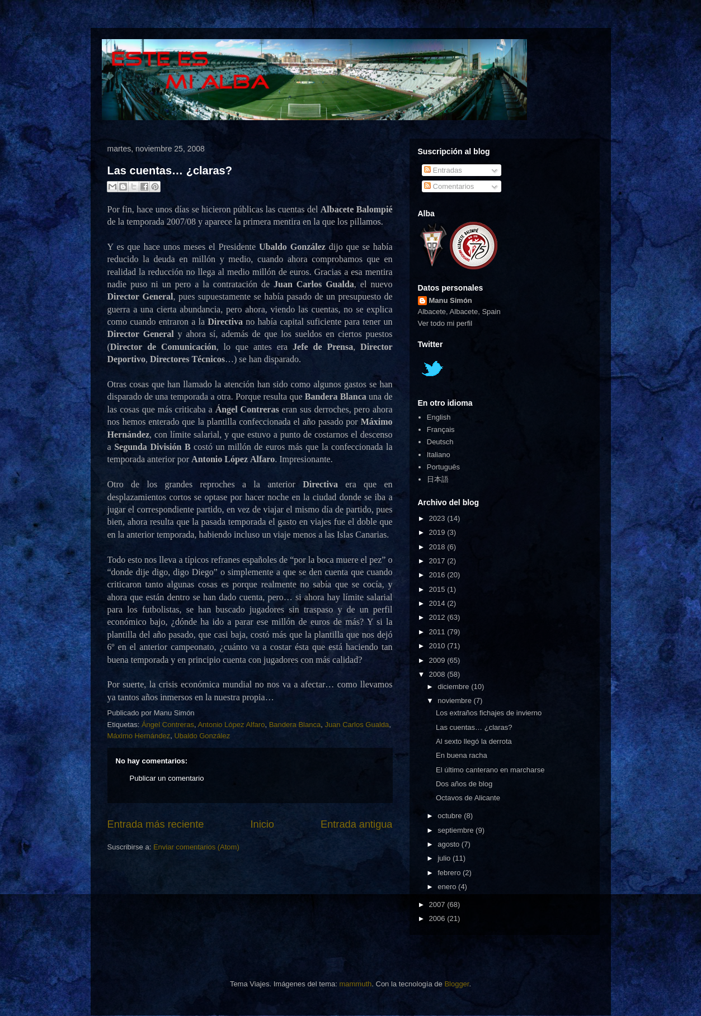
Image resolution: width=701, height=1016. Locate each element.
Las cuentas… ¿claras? (169, 170)
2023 (438, 518)
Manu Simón (450, 300)
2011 (438, 632)
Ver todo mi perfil (445, 323)
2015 (438, 589)
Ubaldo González (202, 736)
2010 (438, 646)
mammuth (355, 984)
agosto (449, 844)
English (439, 417)
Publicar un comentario (167, 778)
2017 (438, 561)
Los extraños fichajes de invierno (489, 713)
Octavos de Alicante (468, 798)
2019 (438, 532)
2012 (438, 617)
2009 (438, 660)
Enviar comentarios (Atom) (196, 847)
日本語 (438, 479)
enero (447, 886)
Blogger (456, 984)
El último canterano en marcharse (490, 770)
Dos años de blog (464, 784)
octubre (450, 815)
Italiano (438, 454)
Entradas (443, 170)
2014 (438, 603)
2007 (438, 904)
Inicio (262, 824)
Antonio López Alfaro (231, 724)
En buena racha (461, 755)
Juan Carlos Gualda (356, 724)
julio (445, 858)
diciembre (454, 686)
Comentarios (449, 186)
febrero (450, 872)
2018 (438, 547)
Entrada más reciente (155, 824)
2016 (438, 575)
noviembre (455, 700)
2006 (438, 918)
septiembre (456, 830)
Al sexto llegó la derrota (474, 741)
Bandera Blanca (295, 724)
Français (441, 429)
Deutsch (440, 442)
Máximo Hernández (139, 736)
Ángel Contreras (168, 724)
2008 (438, 674)
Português (443, 467)
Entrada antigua (356, 824)
